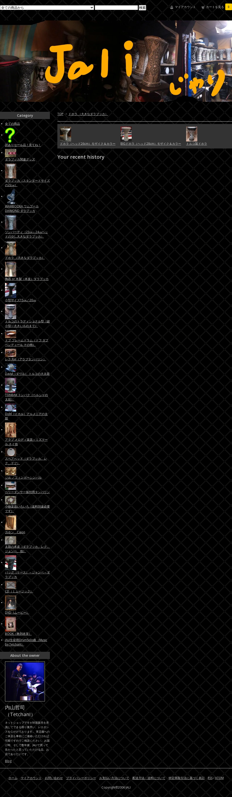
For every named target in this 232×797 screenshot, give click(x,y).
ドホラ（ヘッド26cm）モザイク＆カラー (88, 143)
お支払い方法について (114, 778)
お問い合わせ (54, 778)
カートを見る (219, 7)
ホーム (12, 778)
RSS (210, 778)
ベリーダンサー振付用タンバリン (27, 492)
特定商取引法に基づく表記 (187, 778)
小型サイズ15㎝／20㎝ (20, 300)
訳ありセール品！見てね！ (23, 145)
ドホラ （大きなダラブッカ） (88, 114)
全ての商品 (12, 124)
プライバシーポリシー (81, 778)
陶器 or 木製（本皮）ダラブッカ (27, 279)
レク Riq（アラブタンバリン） (25, 359)
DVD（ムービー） (17, 612)
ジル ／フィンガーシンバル (23, 477)
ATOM (219, 778)
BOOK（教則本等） (18, 634)
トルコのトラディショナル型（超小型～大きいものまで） (27, 323)
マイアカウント (185, 7)
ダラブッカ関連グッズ (20, 159)
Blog (8, 761)
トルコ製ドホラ (196, 143)
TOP (60, 114)
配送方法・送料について (148, 778)
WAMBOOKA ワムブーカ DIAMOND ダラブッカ (22, 208)
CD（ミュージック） (19, 591)
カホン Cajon (15, 532)
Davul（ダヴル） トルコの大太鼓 (27, 374)
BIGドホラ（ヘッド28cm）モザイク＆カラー (150, 143)
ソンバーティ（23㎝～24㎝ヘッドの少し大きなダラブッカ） (26, 234)
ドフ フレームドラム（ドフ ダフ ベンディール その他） (26, 342)
